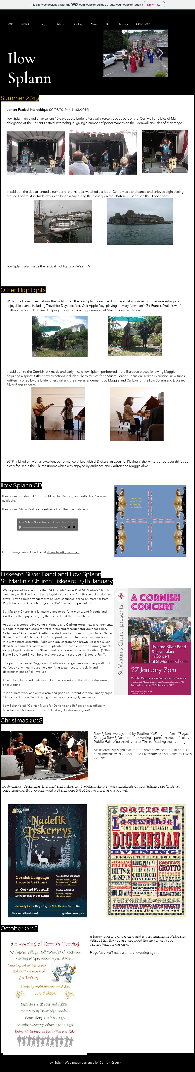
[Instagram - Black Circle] (189, 1069)
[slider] (74, 527)
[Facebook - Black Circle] (173, 1069)
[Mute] (69, 527)
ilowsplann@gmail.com (63, 552)
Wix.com (55, 1068)
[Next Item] (161, 53)
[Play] (20, 527)
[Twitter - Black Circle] (181, 1069)
